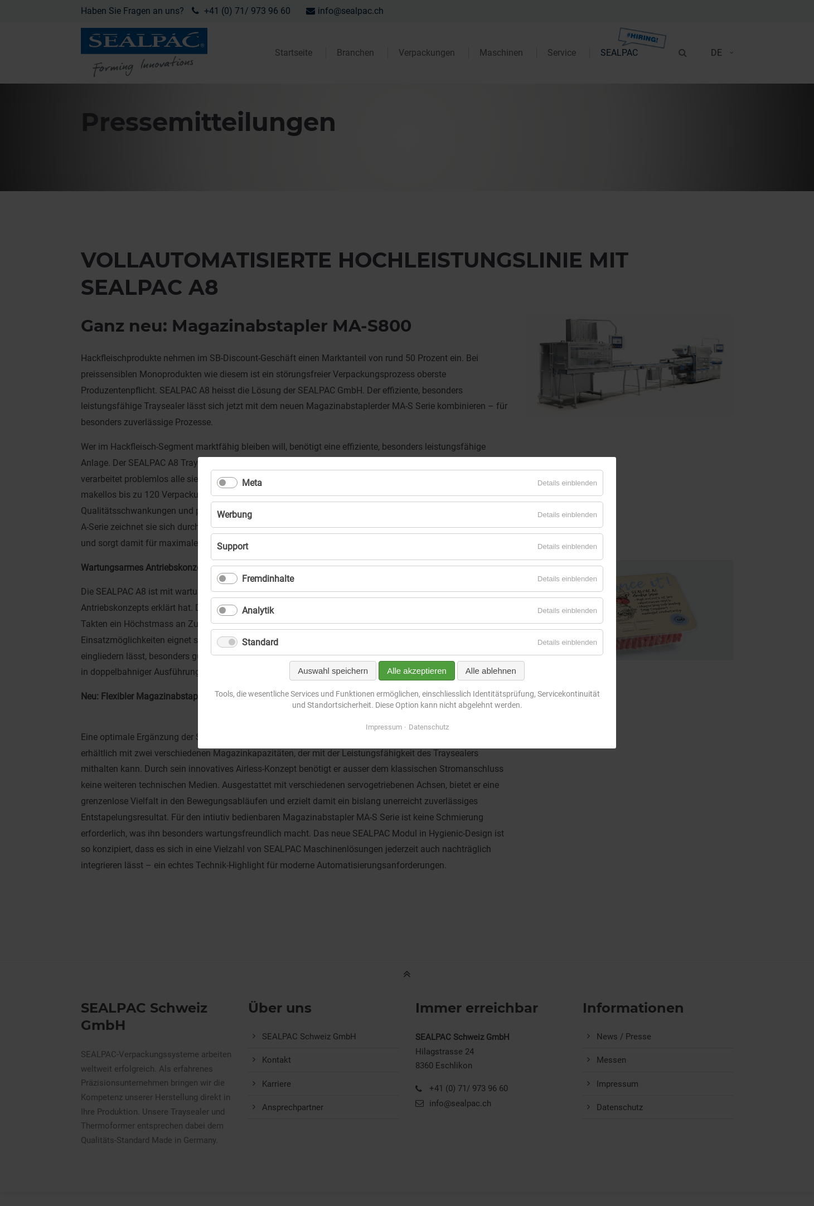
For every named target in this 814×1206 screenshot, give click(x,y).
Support (232, 547)
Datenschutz (429, 727)
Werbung (234, 515)
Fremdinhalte (268, 578)
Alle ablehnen (491, 671)
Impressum (384, 727)
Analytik (258, 610)
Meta (252, 483)
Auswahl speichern (333, 671)
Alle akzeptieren (417, 671)
